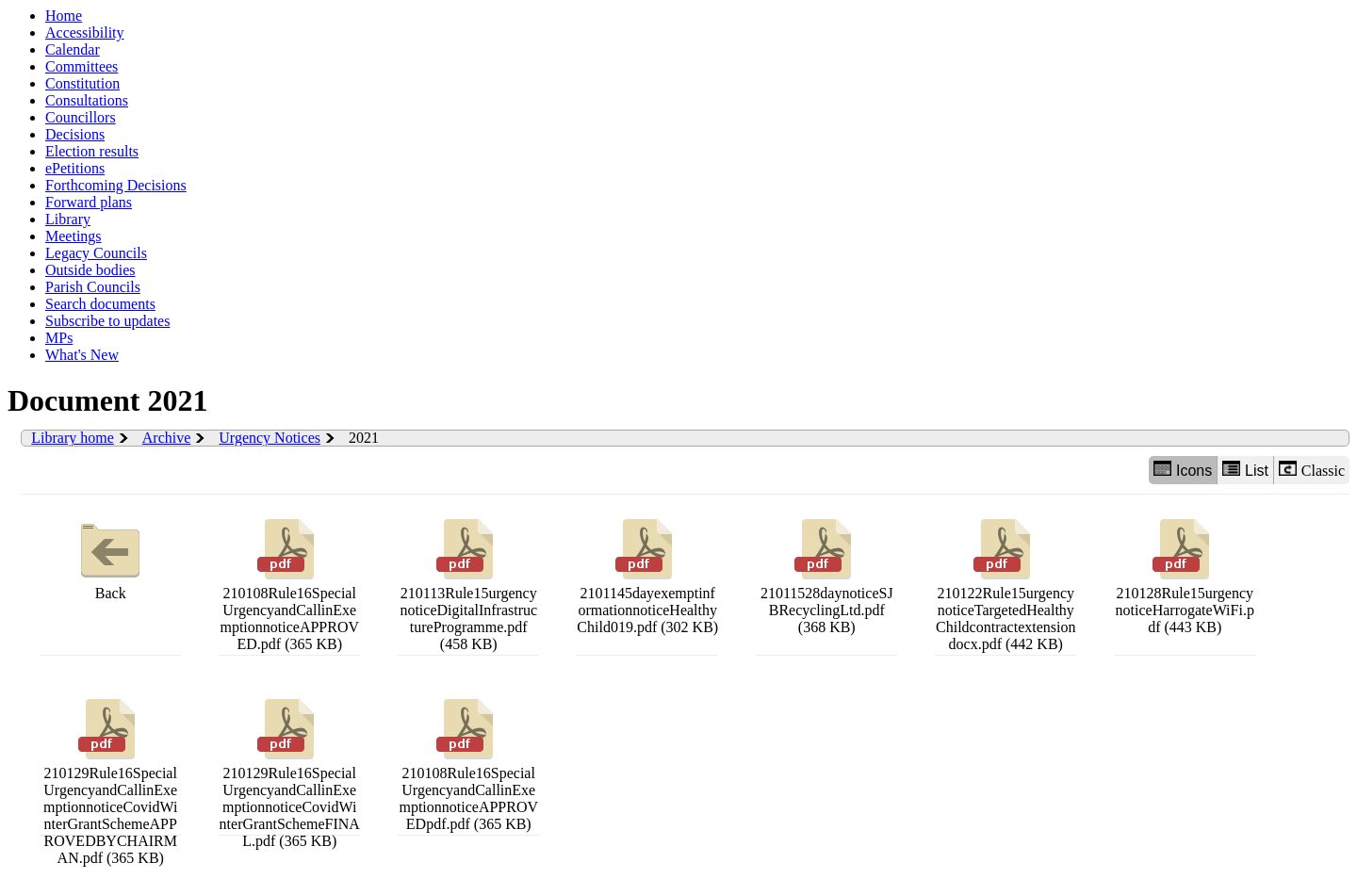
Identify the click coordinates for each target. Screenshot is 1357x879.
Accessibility (84, 32)
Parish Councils (92, 287)
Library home (72, 438)
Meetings (73, 236)
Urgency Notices (269, 438)
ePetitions (75, 168)
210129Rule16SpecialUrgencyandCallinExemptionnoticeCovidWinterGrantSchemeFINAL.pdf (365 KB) (290, 771)
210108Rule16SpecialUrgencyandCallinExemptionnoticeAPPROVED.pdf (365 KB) (289, 582)
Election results (92, 151)
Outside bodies (90, 270)
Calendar (72, 49)
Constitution (82, 83)
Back (110, 557)
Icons (1182, 470)
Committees (81, 66)
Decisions (75, 134)
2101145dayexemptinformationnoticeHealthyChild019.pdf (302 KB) (647, 574)
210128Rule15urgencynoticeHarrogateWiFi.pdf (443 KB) (1185, 574)
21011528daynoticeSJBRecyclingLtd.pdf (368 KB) (826, 574)
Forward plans (88, 202)
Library (67, 219)
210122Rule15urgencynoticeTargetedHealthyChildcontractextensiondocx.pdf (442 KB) (1005, 582)
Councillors (80, 117)
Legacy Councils (96, 253)
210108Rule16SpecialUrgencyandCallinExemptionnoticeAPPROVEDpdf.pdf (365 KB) (468, 762)
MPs (59, 338)
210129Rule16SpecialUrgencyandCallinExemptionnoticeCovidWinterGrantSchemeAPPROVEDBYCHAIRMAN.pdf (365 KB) (110, 779)
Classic (1312, 470)
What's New (82, 355)
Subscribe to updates (107, 321)
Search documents (100, 304)
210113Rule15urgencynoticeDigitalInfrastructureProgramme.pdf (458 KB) (468, 582)
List (1245, 470)
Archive (166, 438)
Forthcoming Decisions (116, 185)
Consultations (86, 100)
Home (63, 16)
